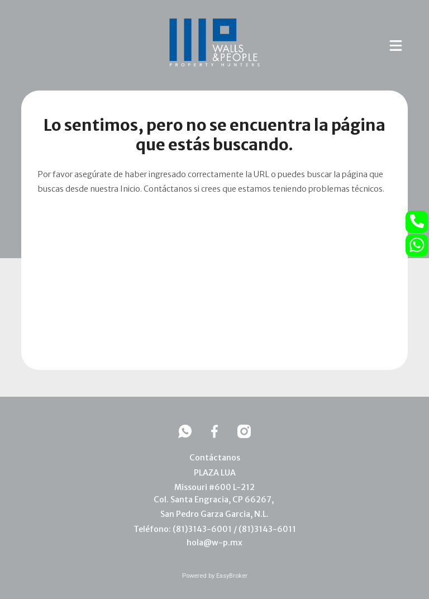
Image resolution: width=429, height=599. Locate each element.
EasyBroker (231, 575)
